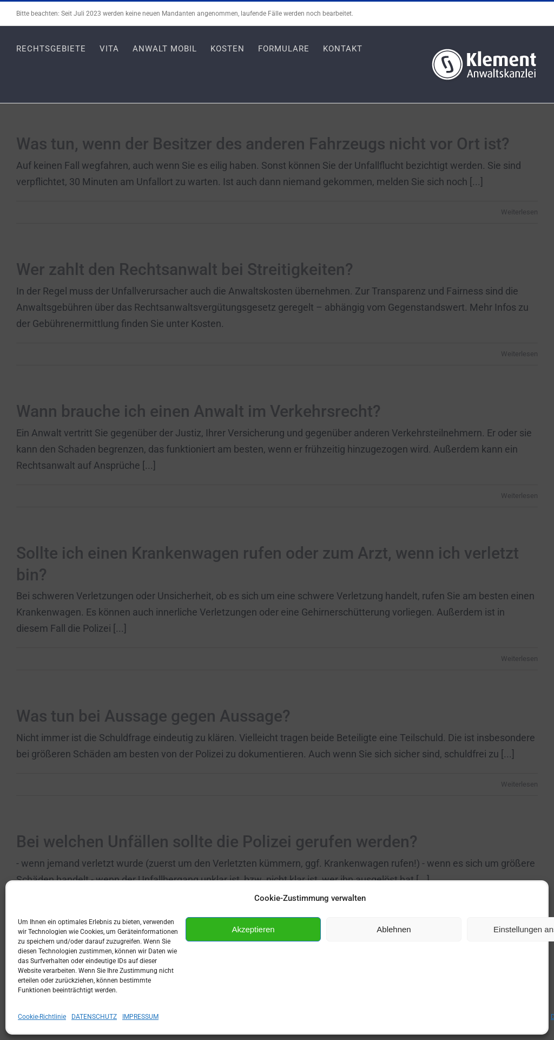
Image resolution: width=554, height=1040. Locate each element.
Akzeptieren (253, 929)
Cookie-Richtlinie (42, 1017)
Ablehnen (394, 929)
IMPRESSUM (140, 1017)
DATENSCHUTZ (94, 1017)
